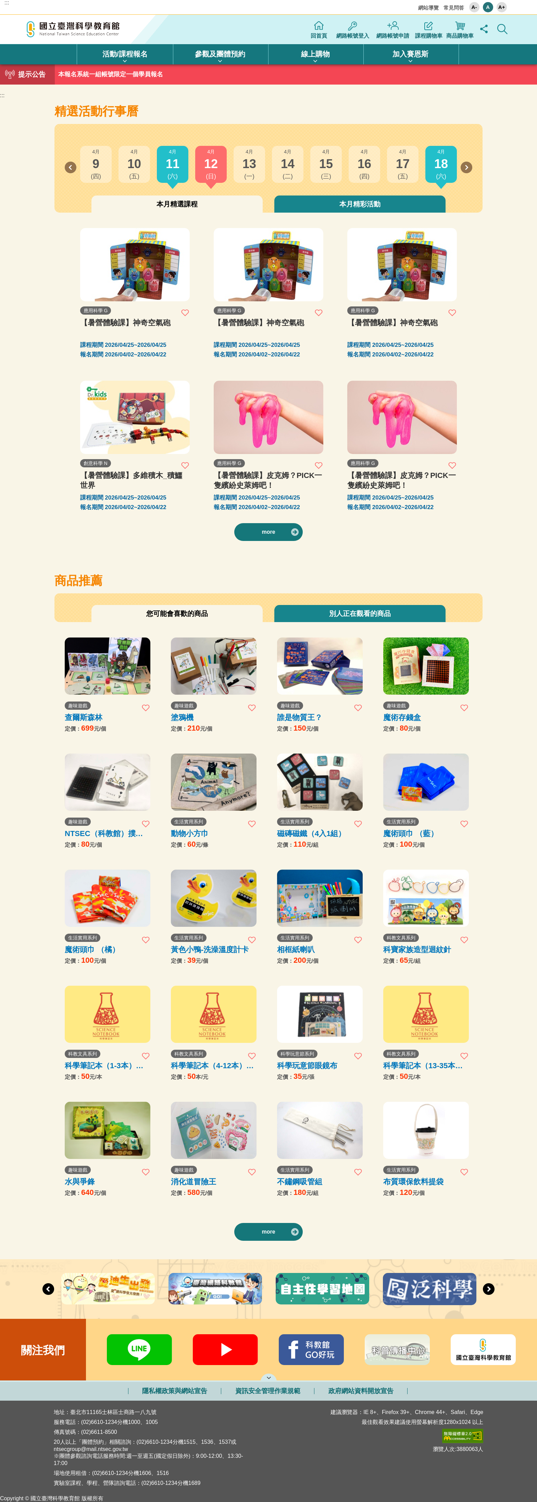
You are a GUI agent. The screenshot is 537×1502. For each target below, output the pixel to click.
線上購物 (315, 54)
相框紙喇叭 (296, 949)
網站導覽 (428, 7)
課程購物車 (428, 36)
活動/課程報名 (125, 54)
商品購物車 (460, 36)
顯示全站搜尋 (502, 29)
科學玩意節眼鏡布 (307, 1065)
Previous (70, 167)
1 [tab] (268, 72)
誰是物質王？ (299, 717)
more (268, 532)
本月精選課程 (177, 204)
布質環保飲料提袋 (413, 1181)
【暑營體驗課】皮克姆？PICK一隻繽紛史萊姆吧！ (268, 480)
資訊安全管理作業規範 (267, 1391)
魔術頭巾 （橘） (92, 949)
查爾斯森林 (83, 717)
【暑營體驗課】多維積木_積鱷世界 (131, 480)
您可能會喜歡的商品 (177, 613)
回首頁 (319, 36)
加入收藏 (185, 313)
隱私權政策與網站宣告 (174, 1391)
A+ (501, 7)
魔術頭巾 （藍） (410, 833)
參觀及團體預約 (220, 54)
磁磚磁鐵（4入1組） (311, 833)
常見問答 (454, 7)
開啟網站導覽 (269, 1377)
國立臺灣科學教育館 (74, 29)
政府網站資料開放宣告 (361, 1391)
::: (6, 2)
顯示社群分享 (483, 29)
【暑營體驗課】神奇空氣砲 (125, 322)
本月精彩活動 (359, 204)
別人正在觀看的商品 (360, 613)
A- (474, 7)
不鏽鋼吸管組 (299, 1181)
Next (466, 167)
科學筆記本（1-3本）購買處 (104, 1065)
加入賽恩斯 (410, 54)
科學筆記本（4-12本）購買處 (212, 1065)
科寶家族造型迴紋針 (417, 949)
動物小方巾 (190, 833)
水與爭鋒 (80, 1181)
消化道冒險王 (193, 1181)
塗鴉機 (182, 717)
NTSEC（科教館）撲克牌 (104, 833)
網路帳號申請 (392, 36)
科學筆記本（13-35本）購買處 (423, 1065)
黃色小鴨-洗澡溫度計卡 (210, 949)
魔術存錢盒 (402, 717)
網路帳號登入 (352, 36)
